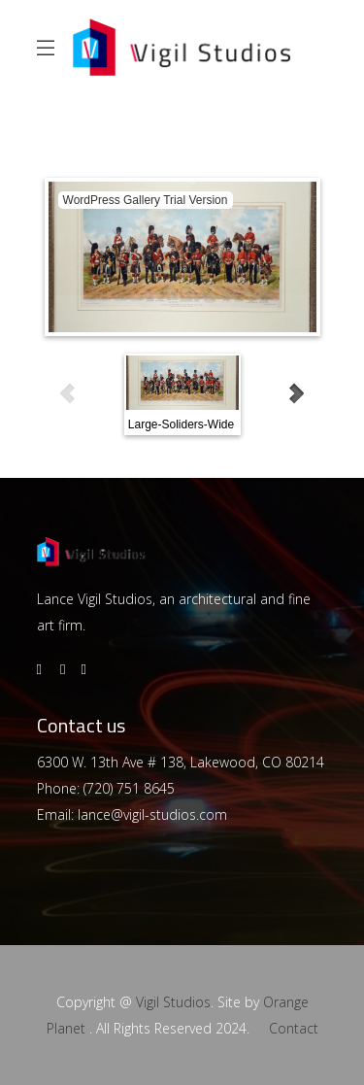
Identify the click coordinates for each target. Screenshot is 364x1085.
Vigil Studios (173, 1002)
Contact (293, 1028)
